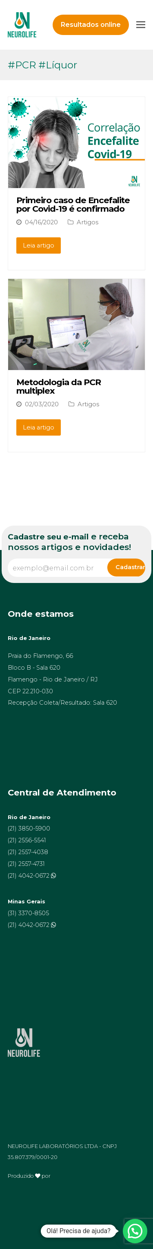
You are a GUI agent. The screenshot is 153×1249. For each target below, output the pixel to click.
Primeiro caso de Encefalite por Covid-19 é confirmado (73, 204)
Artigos (87, 222)
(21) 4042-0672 (29, 875)
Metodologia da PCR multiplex (58, 386)
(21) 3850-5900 (29, 828)
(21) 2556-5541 (27, 840)
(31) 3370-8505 (28, 913)
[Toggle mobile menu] (140, 25)
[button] (135, 1231)
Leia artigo (38, 245)
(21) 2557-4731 (26, 864)
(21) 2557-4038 (28, 852)
